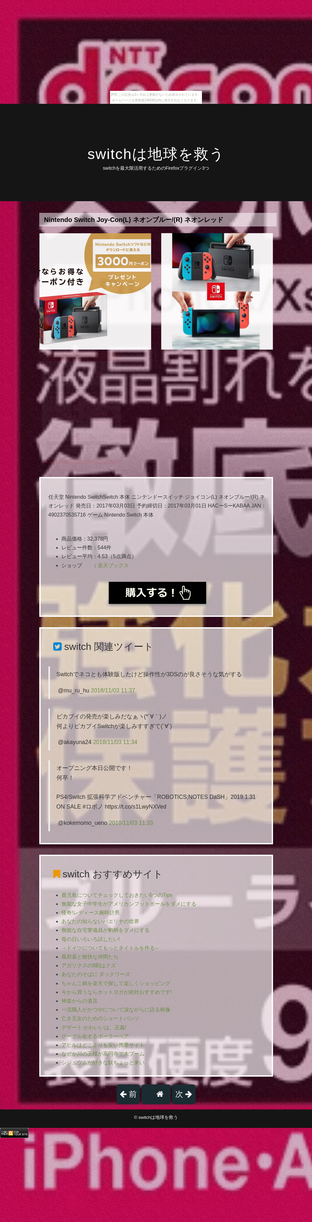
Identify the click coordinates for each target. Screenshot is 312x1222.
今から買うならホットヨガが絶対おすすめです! (116, 992)
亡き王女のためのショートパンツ (100, 1018)
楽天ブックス (113, 565)
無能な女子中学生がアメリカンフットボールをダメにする (128, 904)
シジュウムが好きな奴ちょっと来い (102, 1062)
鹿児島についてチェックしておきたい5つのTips (117, 895)
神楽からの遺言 (79, 1001)
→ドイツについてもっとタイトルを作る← (110, 948)
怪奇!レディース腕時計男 (90, 912)
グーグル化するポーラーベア (95, 1036)
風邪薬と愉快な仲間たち (90, 956)
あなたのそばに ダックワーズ (95, 974)
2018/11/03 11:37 (113, 690)
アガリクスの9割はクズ (88, 965)
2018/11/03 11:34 (115, 742)
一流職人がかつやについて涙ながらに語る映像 (115, 1009)
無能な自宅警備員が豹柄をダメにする (105, 930)
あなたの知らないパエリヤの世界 (100, 921)
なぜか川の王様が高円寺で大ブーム (102, 1054)
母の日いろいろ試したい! (90, 939)
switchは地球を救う (155, 154)
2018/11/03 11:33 (131, 823)
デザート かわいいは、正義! (94, 1027)
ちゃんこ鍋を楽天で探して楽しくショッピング (115, 983)
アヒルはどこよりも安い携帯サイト (102, 1045)
